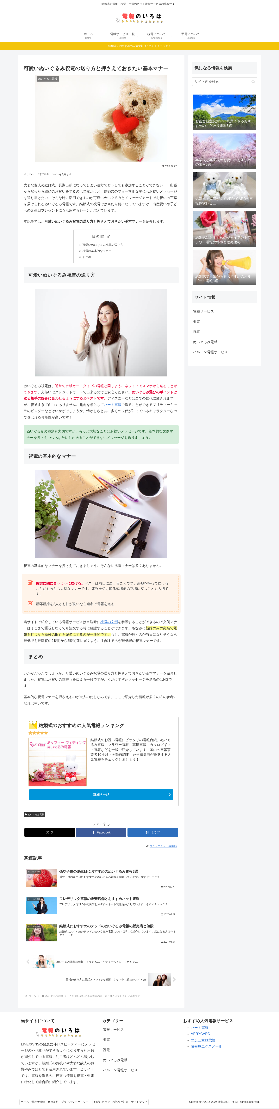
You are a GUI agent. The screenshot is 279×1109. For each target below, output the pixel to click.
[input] (224, 81)
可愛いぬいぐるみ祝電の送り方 (102, 245)
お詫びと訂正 (126, 1103)
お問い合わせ (105, 1103)
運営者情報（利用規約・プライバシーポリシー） (63, 1103)
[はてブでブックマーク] (152, 833)
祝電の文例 (109, 623)
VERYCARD (200, 1035)
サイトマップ (146, 1103)
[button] (253, 81)
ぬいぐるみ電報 (34, 816)
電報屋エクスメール (206, 1048)
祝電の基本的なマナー (96, 251)
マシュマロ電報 (203, 1042)
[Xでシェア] (49, 833)
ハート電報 (112, 406)
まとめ (85, 257)
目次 (95, 236)
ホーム (26, 1103)
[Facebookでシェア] (101, 833)
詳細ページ (101, 796)
